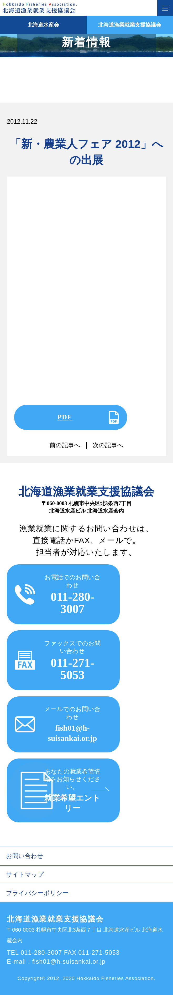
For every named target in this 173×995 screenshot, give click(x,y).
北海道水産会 (43, 25)
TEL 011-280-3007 (34, 952)
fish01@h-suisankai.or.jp (69, 961)
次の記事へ (108, 445)
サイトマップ (25, 874)
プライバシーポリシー (37, 893)
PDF (64, 417)
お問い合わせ (24, 855)
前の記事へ (65, 445)
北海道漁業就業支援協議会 (129, 25)
